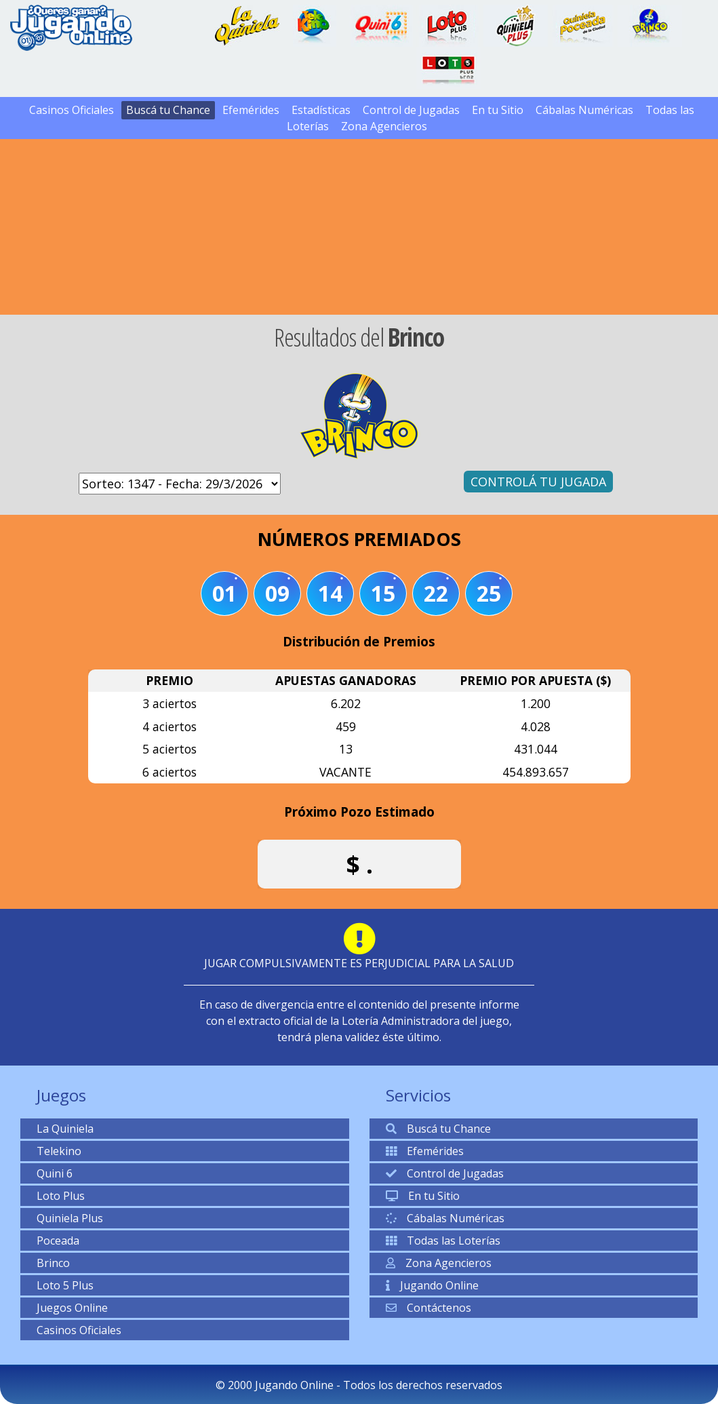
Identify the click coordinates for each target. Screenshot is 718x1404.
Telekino (59, 1151)
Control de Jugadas (411, 109)
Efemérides (250, 109)
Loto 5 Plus (65, 1285)
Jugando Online (432, 1285)
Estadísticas (321, 109)
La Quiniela (65, 1128)
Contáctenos (428, 1307)
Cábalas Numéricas (584, 109)
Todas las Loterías (443, 1240)
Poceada (58, 1240)
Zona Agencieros (384, 126)
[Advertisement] (359, 206)
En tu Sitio (497, 109)
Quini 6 (55, 1173)
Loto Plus (61, 1195)
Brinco (53, 1262)
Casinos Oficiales (71, 109)
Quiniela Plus (70, 1218)
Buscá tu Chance (168, 109)
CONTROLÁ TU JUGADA (538, 481)
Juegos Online (72, 1307)
